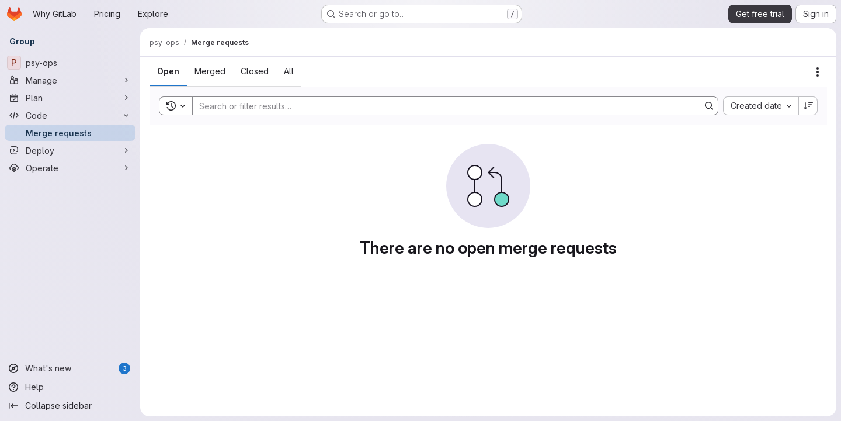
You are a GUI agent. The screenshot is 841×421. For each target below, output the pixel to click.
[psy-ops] (70, 62)
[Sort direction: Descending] (808, 105)
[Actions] (817, 72)
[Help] (70, 387)
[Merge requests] (70, 133)
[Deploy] (70, 150)
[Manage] (70, 80)
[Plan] (70, 97)
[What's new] (70, 368)
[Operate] (70, 168)
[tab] (168, 71)
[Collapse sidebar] (70, 406)
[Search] (440, 106)
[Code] (70, 115)
